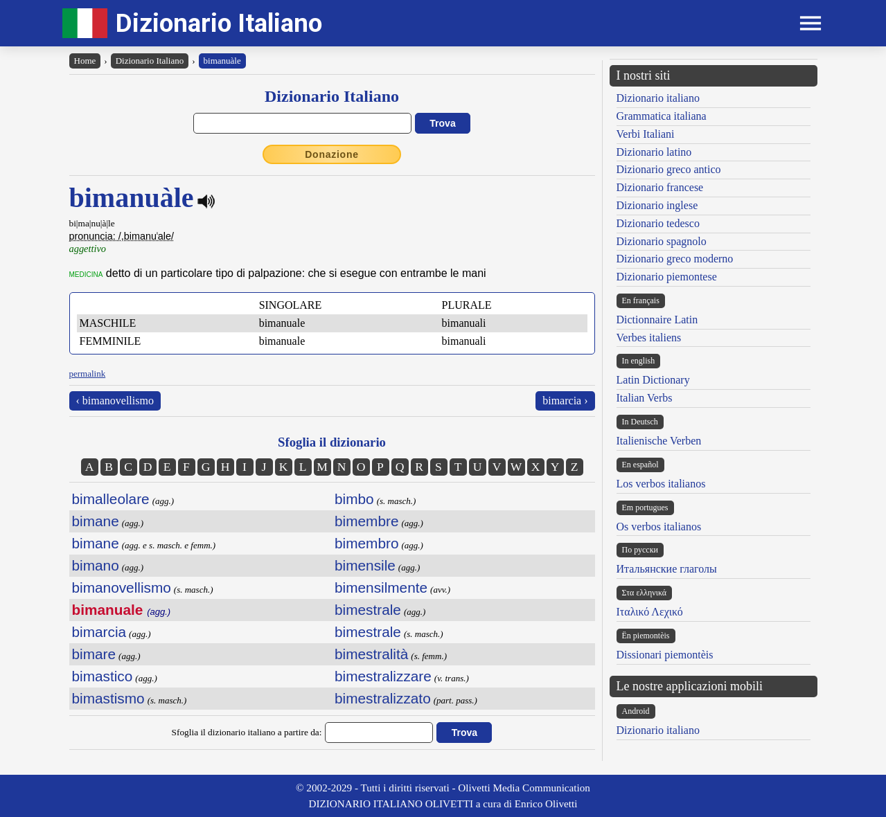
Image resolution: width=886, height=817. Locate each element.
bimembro (366, 543)
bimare (94, 654)
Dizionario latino (654, 152)
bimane (95, 521)
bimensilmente (381, 587)
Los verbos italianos (661, 484)
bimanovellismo (121, 587)
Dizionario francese (660, 187)
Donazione (332, 154)
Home (85, 60)
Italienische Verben (659, 441)
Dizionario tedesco (658, 223)
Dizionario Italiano (219, 23)
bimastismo (108, 698)
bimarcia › (564, 400)
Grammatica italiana (662, 116)
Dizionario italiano (658, 98)
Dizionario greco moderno (675, 258)
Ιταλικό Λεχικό (650, 612)
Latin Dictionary (653, 380)
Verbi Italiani (646, 134)
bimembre (366, 521)
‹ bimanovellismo (115, 400)
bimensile (365, 565)
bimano (95, 565)
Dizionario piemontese (667, 276)
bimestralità (371, 654)
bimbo (354, 499)
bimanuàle (222, 60)
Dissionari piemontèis (665, 655)
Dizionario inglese (657, 205)
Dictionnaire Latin (657, 319)
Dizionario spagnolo (662, 241)
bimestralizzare (383, 676)
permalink (87, 373)
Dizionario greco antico (669, 169)
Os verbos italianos (659, 526)
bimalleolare (111, 499)
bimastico (102, 676)
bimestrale (368, 610)
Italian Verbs (645, 398)
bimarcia (99, 632)
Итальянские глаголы (667, 569)
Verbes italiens (649, 337)
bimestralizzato (383, 698)
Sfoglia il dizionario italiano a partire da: (247, 732)
